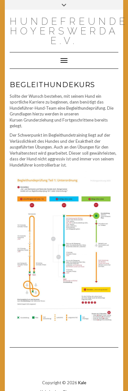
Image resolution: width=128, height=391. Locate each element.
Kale (82, 382)
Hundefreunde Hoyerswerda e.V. (69, 31)
